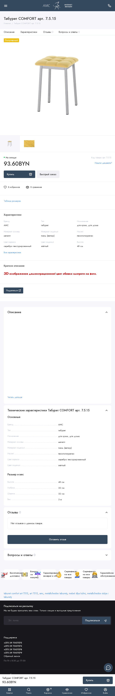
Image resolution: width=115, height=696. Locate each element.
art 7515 (34, 593)
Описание (9, 32)
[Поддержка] (109, 5)
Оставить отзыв (57, 539)
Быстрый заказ (48, 174)
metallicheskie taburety (56, 593)
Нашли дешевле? (103, 163)
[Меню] (5, 5)
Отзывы (48, 32)
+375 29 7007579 (13, 652)
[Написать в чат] (108, 667)
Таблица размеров (12, 200)
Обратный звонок (12, 656)
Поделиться (13, 290)
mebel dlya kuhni (77, 593)
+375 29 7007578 (13, 649)
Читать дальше (14, 397)
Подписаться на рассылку (18, 606)
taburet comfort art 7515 (16, 593)
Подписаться (96, 620)
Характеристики (29, 32)
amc (41, 593)
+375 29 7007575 (13, 642)
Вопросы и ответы (69, 32)
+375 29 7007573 (13, 646)
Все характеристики (12, 252)
